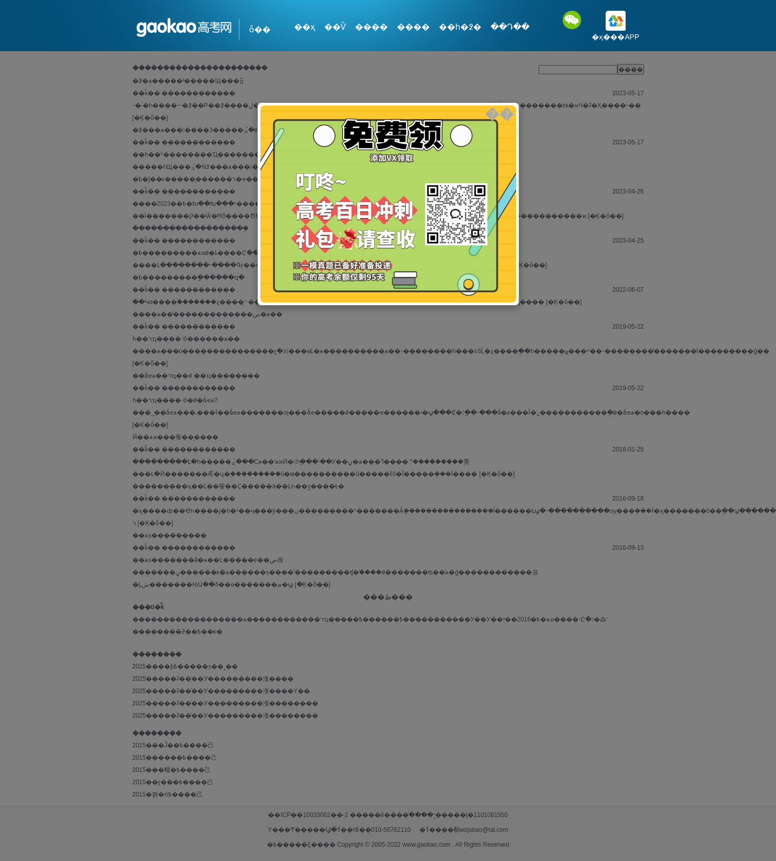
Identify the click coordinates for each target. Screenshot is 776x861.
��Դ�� (510, 27)
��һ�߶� (460, 27)
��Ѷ (335, 27)
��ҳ (304, 27)
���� (371, 27)
